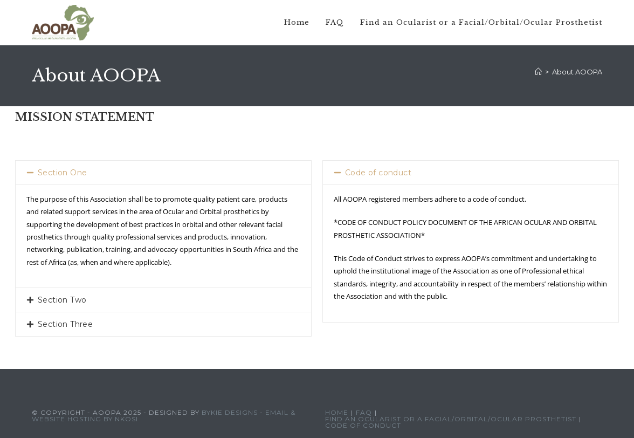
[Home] (538, 71)
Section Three (65, 324)
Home (336, 412)
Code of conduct (378, 172)
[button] (163, 172)
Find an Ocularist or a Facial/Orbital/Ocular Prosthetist (450, 419)
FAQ (364, 412)
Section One (62, 172)
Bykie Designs (230, 412)
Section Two (62, 300)
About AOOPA (577, 71)
